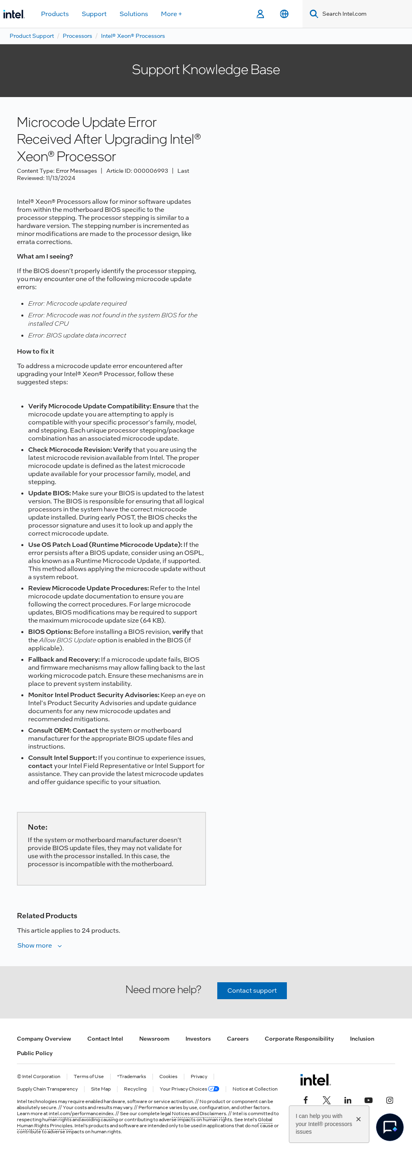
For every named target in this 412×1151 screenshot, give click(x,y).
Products (55, 14)
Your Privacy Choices (189, 1089)
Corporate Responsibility (299, 1038)
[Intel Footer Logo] (315, 1080)
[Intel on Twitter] (326, 1099)
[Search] (312, 14)
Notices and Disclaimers (199, 1113)
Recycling (135, 1089)
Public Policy (35, 1053)
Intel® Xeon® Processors (133, 35)
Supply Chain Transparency (47, 1089)
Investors (198, 1038)
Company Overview (44, 1038)
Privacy (199, 1077)
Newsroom (154, 1038)
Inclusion (362, 1038)
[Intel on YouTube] (368, 1099)
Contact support (252, 990)
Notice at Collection (255, 1089)
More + (171, 14)
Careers (238, 1038)
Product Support (32, 35)
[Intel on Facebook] (305, 1099)
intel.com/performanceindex (81, 1113)
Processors (77, 35)
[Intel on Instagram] (389, 1099)
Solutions (133, 14)
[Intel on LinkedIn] (347, 1099)
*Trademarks (131, 1077)
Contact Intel (105, 1038)
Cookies (168, 1077)
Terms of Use (89, 1077)
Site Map (101, 1089)
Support (94, 14)
